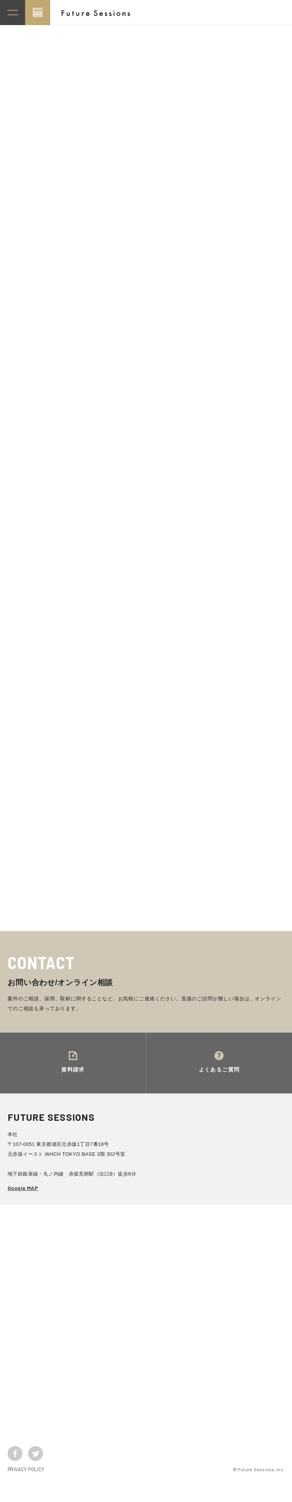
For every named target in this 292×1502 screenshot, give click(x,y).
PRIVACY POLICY (26, 1484)
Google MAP (23, 1203)
